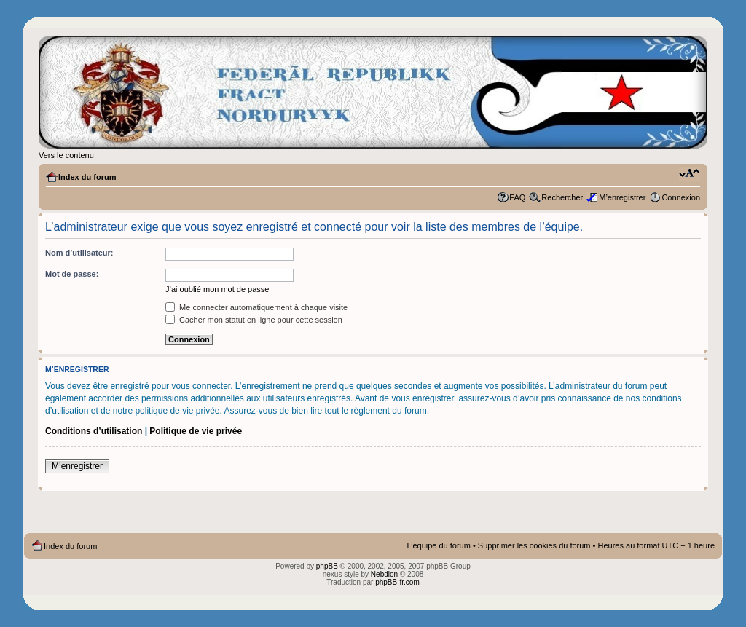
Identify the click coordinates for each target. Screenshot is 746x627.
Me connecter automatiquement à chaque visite (256, 307)
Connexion (680, 197)
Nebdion (384, 574)
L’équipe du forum (438, 545)
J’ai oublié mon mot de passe (217, 289)
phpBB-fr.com (397, 582)
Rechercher (562, 197)
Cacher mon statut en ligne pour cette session (253, 319)
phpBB (327, 566)
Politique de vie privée (195, 431)
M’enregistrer (622, 197)
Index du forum (87, 177)
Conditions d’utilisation (93, 431)
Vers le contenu (66, 155)
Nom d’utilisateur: (79, 252)
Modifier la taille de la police (689, 174)
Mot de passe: (71, 273)
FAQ (517, 197)
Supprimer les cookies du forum (534, 545)
